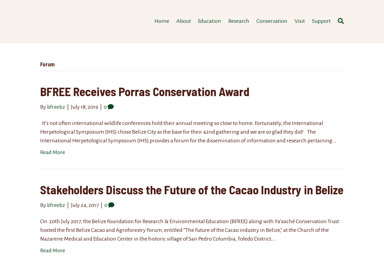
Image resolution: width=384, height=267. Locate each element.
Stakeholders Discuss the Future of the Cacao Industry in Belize (192, 189)
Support (321, 21)
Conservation (271, 21)
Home (161, 21)
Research (238, 21)
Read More (52, 152)
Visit (300, 21)
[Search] (339, 21)
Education (209, 21)
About (183, 21)
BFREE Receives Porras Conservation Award (144, 91)
